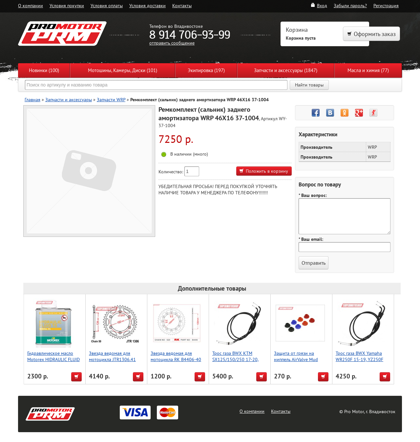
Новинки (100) (44, 70)
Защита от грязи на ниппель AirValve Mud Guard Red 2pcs (296, 359)
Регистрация (386, 5)
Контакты (182, 5)
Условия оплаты (107, 5)
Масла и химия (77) (368, 70)
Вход (318, 5)
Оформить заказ (371, 34)
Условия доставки (147, 5)
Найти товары (309, 85)
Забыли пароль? (350, 5)
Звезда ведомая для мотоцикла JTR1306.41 (112, 356)
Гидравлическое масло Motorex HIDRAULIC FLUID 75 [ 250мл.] (53, 359)
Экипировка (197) (206, 70)
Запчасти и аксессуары (68, 99)
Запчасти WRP (111, 99)
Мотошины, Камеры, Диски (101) (122, 70)
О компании (30, 5)
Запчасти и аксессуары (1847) (285, 70)
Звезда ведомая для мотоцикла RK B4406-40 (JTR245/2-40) (176, 359)
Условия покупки (67, 5)
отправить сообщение (172, 43)
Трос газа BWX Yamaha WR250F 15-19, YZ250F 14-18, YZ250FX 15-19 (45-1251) (363, 362)
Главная (32, 99)
